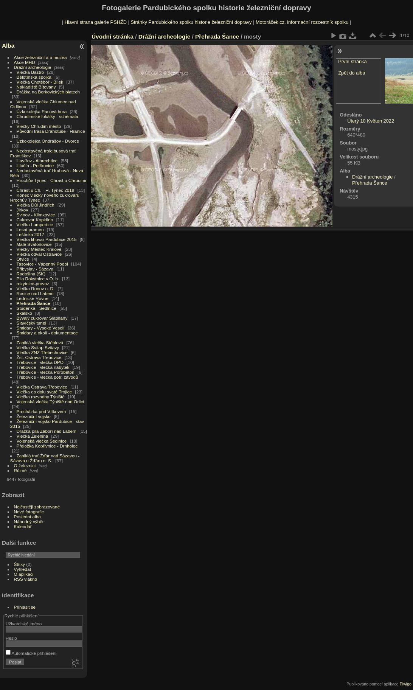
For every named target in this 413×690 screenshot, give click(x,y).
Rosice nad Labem (35, 293)
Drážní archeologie (32, 67)
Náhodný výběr (29, 521)
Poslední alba (27, 516)
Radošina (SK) (31, 273)
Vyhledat (22, 569)
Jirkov (22, 209)
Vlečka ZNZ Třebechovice (42, 352)
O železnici (25, 465)
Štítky (19, 564)
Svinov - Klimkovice (36, 214)
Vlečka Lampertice (35, 224)
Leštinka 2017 (30, 234)
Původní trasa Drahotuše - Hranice (51, 131)
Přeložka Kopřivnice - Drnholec (47, 445)
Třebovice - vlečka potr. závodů (47, 377)
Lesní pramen (30, 229)
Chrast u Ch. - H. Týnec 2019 (46, 190)
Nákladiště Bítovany (36, 86)
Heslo (11, 638)
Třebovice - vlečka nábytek (43, 367)
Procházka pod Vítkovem (41, 411)
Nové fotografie (29, 511)
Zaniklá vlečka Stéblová (40, 342)
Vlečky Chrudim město (39, 126)
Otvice (23, 258)
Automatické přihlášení (31, 653)
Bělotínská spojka (34, 77)
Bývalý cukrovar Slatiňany (42, 317)
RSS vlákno (25, 579)
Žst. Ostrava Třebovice (39, 357)
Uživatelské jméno (24, 623)
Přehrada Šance (33, 303)
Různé (20, 470)
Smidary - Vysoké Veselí (41, 327)
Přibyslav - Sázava (35, 268)
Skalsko (24, 313)
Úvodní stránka (113, 36)
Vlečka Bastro (30, 72)
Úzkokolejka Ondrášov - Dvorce (48, 140)
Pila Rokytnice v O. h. (38, 278)
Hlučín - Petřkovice (35, 165)
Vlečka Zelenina (32, 436)
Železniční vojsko (34, 416)
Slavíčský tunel (31, 322)
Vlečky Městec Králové (39, 249)
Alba (8, 45)
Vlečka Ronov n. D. (36, 288)
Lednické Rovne (32, 298)
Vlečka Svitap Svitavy (38, 347)
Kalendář (23, 526)
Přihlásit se (25, 607)
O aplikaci (24, 574)
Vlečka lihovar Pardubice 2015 (47, 239)
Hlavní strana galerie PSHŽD (96, 22)
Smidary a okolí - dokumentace (47, 332)
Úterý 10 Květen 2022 (370, 121)
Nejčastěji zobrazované (37, 506)
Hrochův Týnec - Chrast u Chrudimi (51, 180)
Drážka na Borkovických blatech (48, 91)
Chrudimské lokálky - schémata (47, 116)
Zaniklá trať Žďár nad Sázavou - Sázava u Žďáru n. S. (44, 458)
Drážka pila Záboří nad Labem (46, 431)
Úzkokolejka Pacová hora (42, 111)
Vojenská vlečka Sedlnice (42, 440)
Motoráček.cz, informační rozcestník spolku (302, 22)
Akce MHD (24, 62)
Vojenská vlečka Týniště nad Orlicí (50, 401)
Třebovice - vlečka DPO (40, 362)
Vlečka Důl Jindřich (35, 204)
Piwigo (405, 684)
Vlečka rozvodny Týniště (41, 396)
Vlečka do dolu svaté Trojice (44, 391)
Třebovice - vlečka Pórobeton (46, 372)
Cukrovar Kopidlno (35, 219)
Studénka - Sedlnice (36, 308)
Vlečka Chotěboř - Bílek (40, 81)
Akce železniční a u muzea (40, 57)
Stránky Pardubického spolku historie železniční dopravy (191, 22)
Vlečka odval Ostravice (39, 254)
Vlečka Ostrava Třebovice (42, 386)
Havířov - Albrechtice (37, 160)
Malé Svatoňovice (34, 244)
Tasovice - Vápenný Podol (42, 263)
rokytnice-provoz (33, 283)
